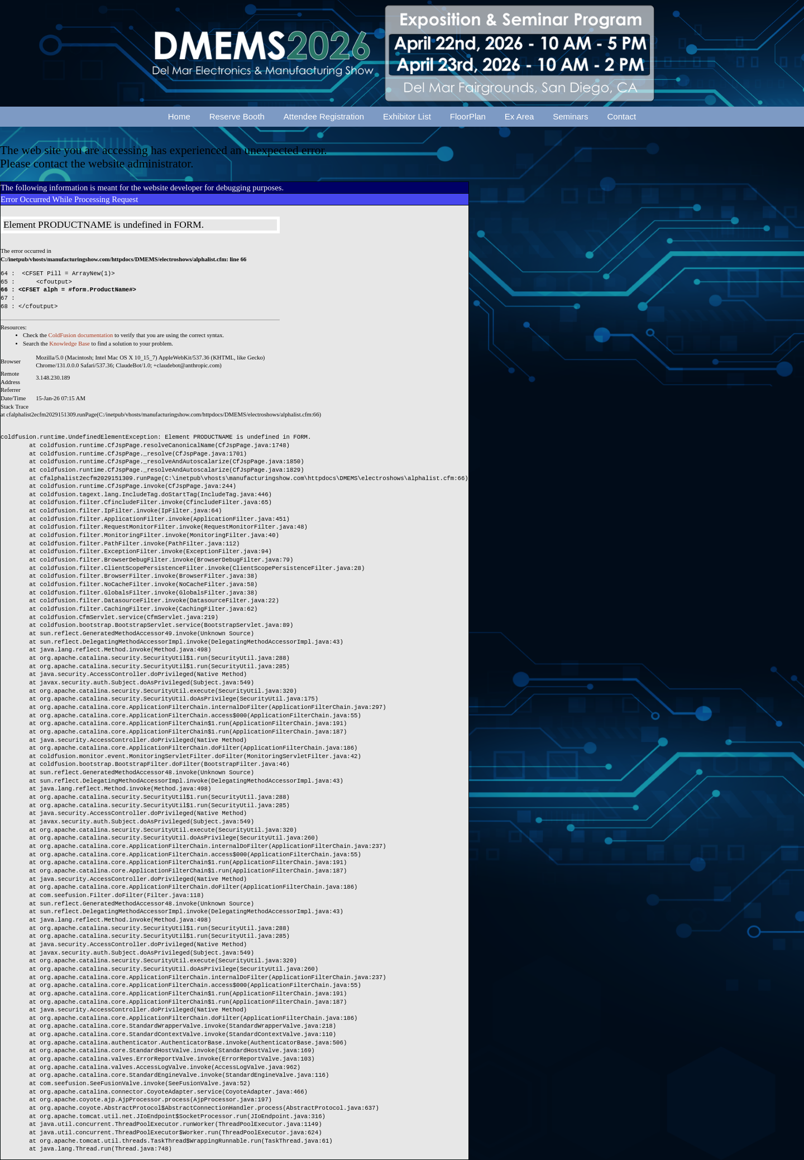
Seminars (570, 116)
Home (179, 116)
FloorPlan (468, 116)
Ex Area (519, 116)
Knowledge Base (69, 344)
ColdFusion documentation (81, 335)
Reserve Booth (237, 116)
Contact (621, 116)
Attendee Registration (324, 116)
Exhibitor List (407, 116)
